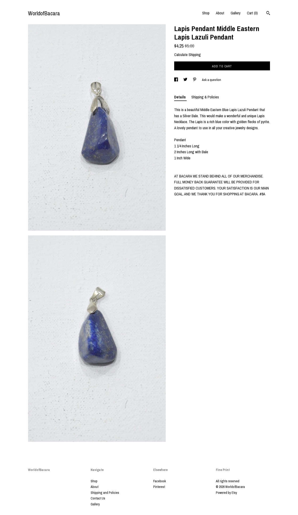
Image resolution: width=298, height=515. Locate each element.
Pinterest (159, 487)
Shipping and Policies (105, 493)
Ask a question (211, 80)
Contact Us (98, 498)
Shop (205, 13)
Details (180, 97)
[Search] (268, 13)
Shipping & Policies (205, 97)
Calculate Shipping (187, 54)
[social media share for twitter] (185, 80)
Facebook (159, 481)
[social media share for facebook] (176, 80)
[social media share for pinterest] (195, 80)
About (220, 13)
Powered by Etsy (226, 493)
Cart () (252, 13)
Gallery (236, 13)
